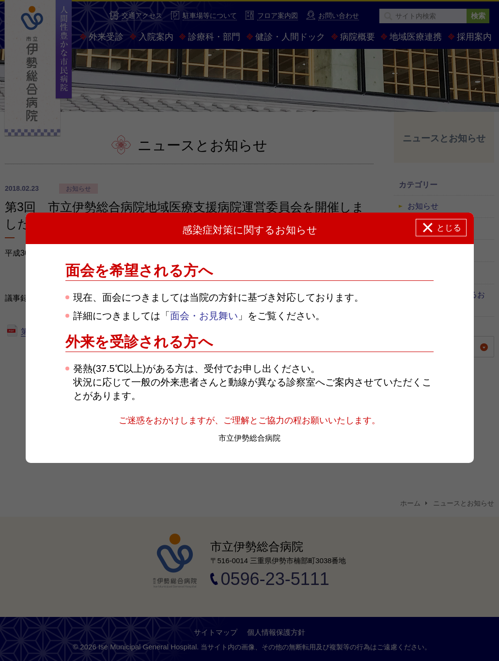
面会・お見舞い (204, 315)
